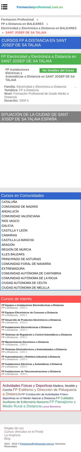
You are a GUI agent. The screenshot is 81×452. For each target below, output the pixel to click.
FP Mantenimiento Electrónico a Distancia (25, 342)
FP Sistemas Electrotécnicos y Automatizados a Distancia (34, 349)
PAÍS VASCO (10, 221)
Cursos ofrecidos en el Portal (23, 431)
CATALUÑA (9, 202)
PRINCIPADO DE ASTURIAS (21, 259)
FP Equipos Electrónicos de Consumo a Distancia (30, 312)
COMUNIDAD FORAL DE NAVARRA (26, 264)
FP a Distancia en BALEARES (22, 24)
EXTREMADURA (13, 268)
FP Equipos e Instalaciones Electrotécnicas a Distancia (33, 305)
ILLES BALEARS (13, 254)
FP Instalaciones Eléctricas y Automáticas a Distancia (32, 364)
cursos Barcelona (51, 406)
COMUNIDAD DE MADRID (20, 206)
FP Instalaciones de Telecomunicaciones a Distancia (31, 371)
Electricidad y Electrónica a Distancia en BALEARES (38, 28)
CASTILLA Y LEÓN (14, 230)
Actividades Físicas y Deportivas (27, 385)
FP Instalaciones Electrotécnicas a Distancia (27, 327)
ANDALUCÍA (10, 211)
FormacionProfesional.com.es (37, 443)
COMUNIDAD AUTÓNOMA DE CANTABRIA (31, 273)
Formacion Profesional (17, 19)
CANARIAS (9, 235)
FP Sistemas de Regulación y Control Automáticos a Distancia (37, 334)
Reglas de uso (14, 428)
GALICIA (7, 225)
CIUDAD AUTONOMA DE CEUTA (24, 283)
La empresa (12, 435)
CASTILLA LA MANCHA (18, 240)
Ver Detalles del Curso (58, 70)
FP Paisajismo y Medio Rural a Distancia (39, 404)
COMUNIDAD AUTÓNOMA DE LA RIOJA (29, 278)
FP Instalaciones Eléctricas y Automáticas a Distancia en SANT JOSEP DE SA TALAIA (40, 75)
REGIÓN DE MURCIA (16, 249)
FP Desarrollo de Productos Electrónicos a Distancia (31, 320)
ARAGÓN (8, 244)
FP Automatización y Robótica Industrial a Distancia (31, 356)
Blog (7, 438)
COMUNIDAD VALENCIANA (21, 216)
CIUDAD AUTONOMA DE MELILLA (25, 287)
